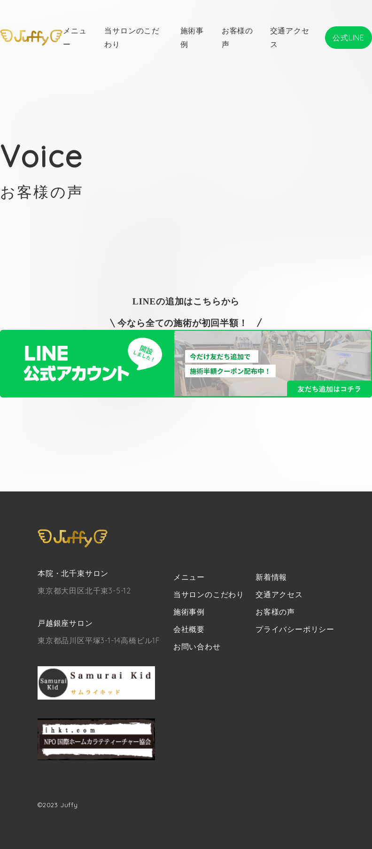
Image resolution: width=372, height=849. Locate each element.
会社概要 (189, 629)
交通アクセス (279, 594)
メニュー (189, 577)
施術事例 (189, 611)
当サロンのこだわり (208, 594)
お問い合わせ (197, 646)
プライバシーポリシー (295, 629)
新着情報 (271, 577)
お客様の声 (275, 611)
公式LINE (348, 37)
